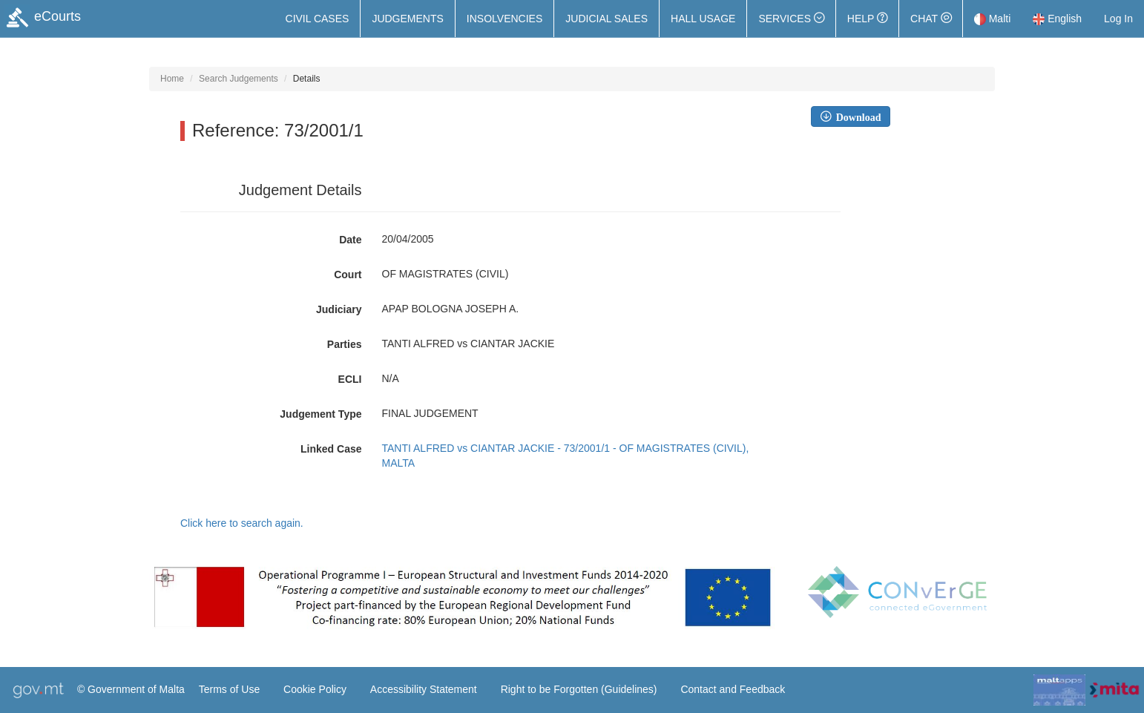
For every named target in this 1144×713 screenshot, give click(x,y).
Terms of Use (229, 689)
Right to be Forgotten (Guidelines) (579, 689)
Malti (992, 18)
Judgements (407, 18)
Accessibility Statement (423, 689)
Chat (930, 18)
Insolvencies (504, 18)
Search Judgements (238, 78)
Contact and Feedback (732, 689)
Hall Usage (703, 18)
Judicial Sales (606, 18)
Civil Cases (317, 18)
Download (856, 116)
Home (172, 78)
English (1057, 18)
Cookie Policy (314, 689)
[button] (791, 18)
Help (867, 18)
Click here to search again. (241, 523)
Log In (1118, 18)
